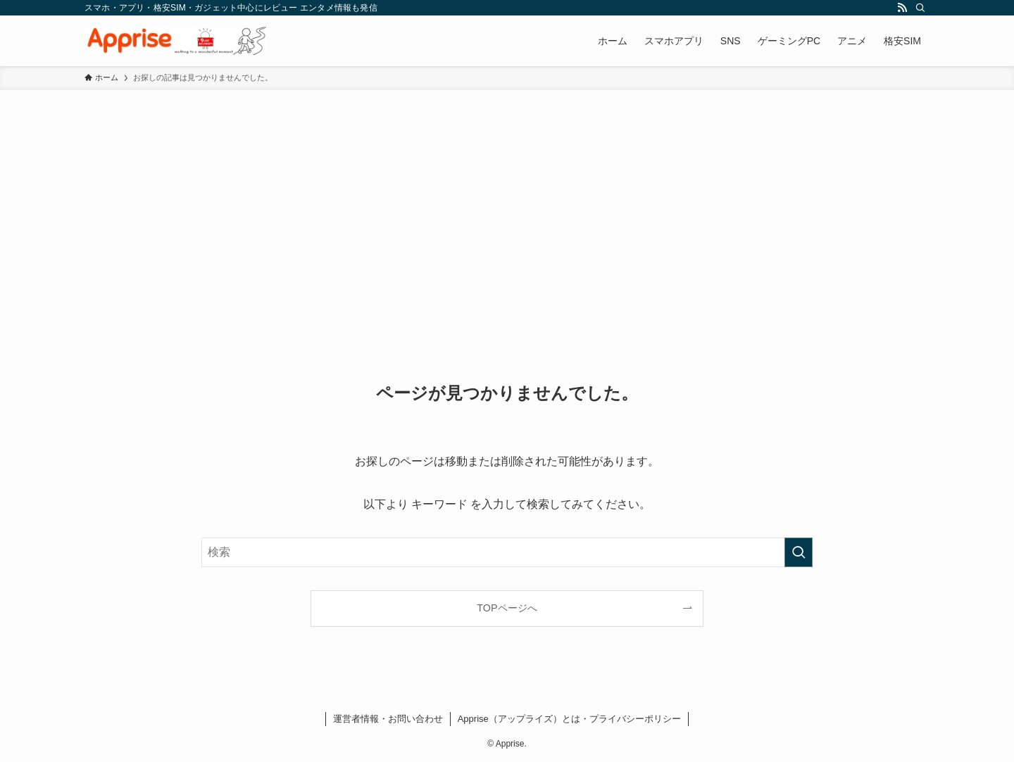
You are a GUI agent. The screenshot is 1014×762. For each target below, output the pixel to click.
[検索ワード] (507, 552)
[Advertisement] (507, 195)
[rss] (902, 7)
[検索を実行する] (798, 552)
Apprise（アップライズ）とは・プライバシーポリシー (569, 718)
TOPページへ (507, 608)
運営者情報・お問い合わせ (388, 718)
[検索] (920, 7)
